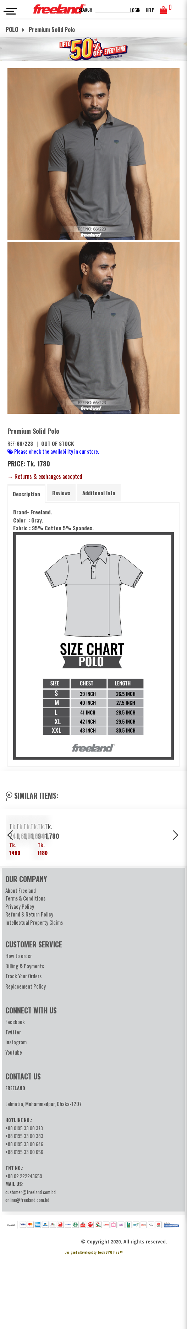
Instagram (16, 1114)
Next (176, 871)
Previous (11, 871)
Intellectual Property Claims (34, 994)
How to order (18, 1028)
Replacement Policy (25, 1058)
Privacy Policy (19, 978)
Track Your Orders (23, 1048)
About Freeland (20, 962)
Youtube (13, 1124)
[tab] (26, 493)
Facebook (15, 1094)
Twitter (13, 1104)
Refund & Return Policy (29, 986)
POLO (13, 29)
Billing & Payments (24, 1038)
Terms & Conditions (25, 970)
